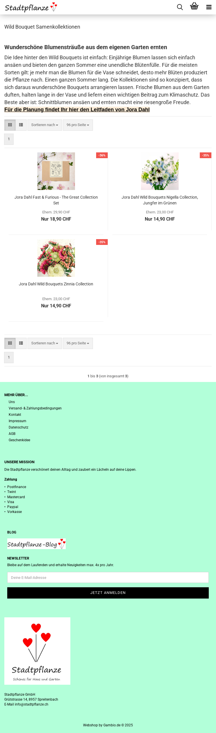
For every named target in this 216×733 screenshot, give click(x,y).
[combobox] (45, 125)
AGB (12, 434)
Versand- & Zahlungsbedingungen (35, 408)
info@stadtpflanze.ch (31, 704)
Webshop (90, 725)
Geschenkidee (19, 440)
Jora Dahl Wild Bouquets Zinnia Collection (56, 284)
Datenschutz (18, 427)
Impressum (17, 421)
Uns (12, 402)
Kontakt (15, 415)
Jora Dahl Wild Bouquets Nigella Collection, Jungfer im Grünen (160, 200)
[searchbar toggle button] (180, 7)
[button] (10, 125)
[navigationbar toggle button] (209, 7)
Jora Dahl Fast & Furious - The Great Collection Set (56, 200)
